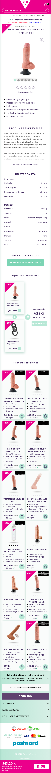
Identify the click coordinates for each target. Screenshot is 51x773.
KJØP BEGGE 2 (39, 323)
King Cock (30, 26)
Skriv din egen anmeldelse (25, 263)
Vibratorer (39, 15)
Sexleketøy (17, 15)
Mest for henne (28, 15)
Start (9, 15)
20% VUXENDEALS (36, 22)
